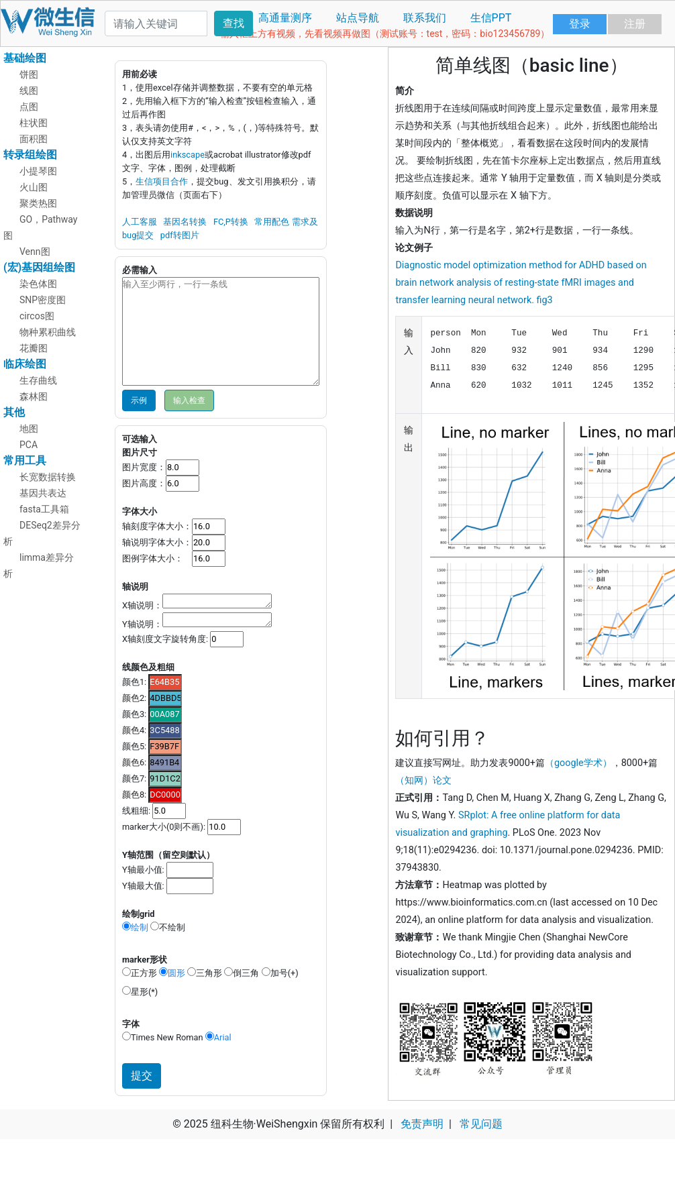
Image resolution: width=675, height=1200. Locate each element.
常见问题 (481, 1123)
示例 (139, 400)
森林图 (33, 396)
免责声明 (422, 1123)
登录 (579, 23)
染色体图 (38, 283)
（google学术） (578, 763)
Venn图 (34, 251)
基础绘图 (24, 58)
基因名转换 (185, 222)
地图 (28, 428)
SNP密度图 (42, 299)
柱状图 (33, 122)
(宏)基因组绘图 (39, 267)
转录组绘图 (30, 154)
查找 (233, 23)
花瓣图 (33, 348)
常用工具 (24, 460)
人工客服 (139, 222)
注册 (634, 23)
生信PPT (491, 17)
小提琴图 (38, 171)
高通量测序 (285, 17)
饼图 (28, 74)
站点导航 (357, 17)
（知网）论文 (423, 780)
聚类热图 (38, 203)
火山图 (33, 187)
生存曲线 (38, 380)
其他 (14, 412)
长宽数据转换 (47, 477)
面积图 (33, 138)
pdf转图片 (179, 235)
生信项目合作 (162, 181)
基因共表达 (42, 493)
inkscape (187, 155)
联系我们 (424, 17)
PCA (28, 444)
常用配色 (271, 222)
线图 (28, 90)
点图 (28, 106)
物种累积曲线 (47, 332)
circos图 (36, 316)
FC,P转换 (230, 222)
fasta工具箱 (44, 509)
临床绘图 (24, 364)
